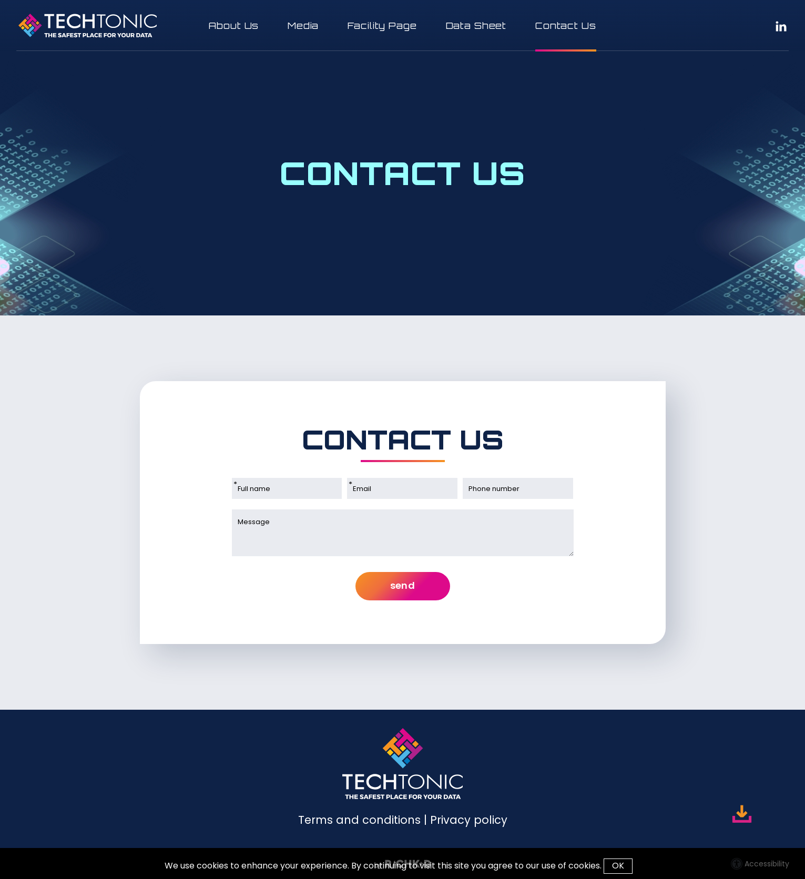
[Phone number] (518, 488)
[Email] (402, 488)
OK (618, 866)
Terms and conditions (359, 819)
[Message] (403, 532)
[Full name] (287, 488)
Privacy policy (468, 819)
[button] (402, 25)
